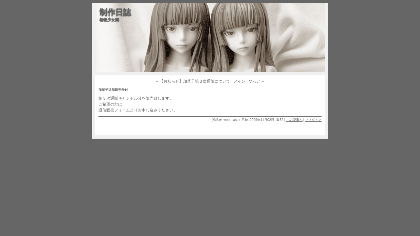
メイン (239, 81)
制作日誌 (115, 12)
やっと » (256, 81)
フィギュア (313, 120)
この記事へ (294, 120)
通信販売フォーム (114, 110)
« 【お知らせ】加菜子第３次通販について (193, 81)
